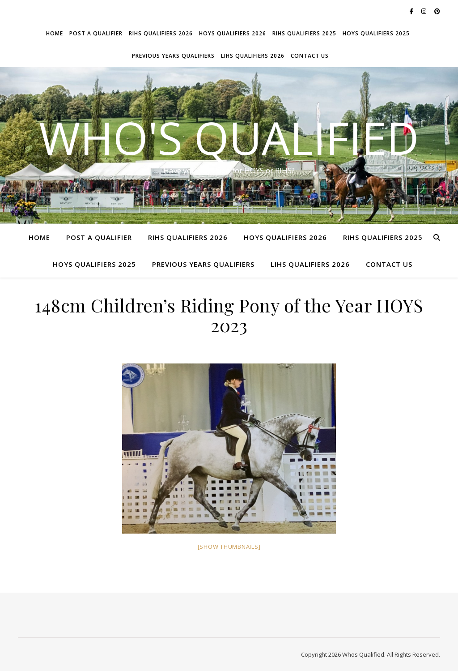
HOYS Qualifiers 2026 (232, 33)
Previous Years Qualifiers (173, 56)
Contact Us (310, 56)
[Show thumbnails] (229, 547)
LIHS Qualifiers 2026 (252, 56)
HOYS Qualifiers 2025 (376, 33)
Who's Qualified (229, 137)
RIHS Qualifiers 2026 (161, 33)
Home (54, 33)
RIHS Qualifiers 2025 (304, 33)
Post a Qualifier (96, 33)
